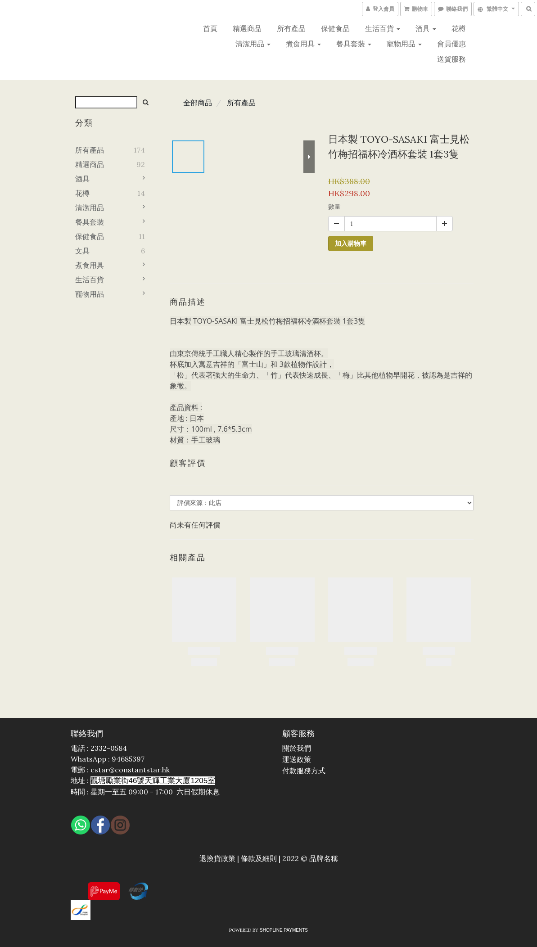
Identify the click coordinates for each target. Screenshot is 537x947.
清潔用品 (253, 43)
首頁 (210, 28)
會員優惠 (451, 43)
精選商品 (247, 28)
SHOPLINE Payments (284, 930)
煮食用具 (303, 43)
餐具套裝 (353, 43)
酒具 (425, 28)
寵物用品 (404, 43)
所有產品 (291, 28)
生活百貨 (382, 28)
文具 (82, 250)
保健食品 (335, 28)
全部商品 (197, 102)
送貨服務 (451, 58)
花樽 (458, 28)
